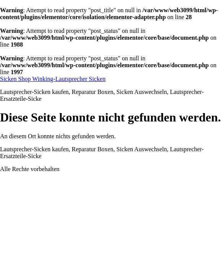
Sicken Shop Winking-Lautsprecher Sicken (53, 79)
